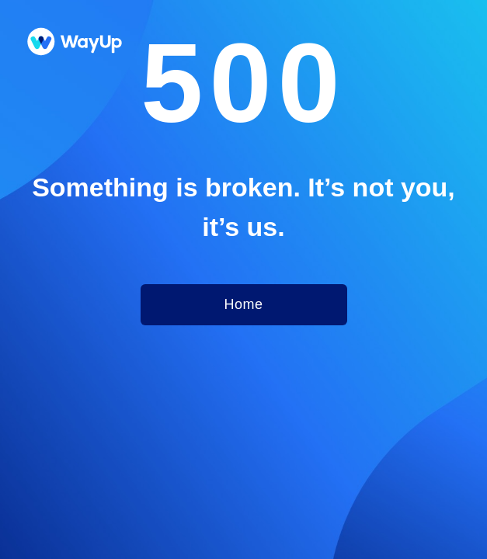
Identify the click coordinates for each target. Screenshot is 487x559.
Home (243, 304)
